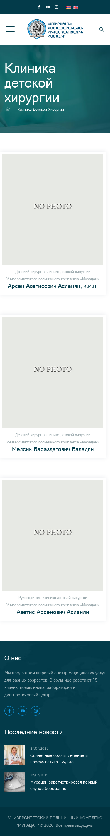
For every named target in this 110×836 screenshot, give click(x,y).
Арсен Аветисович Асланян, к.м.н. (53, 285)
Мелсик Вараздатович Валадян (53, 449)
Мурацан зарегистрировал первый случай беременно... (63, 785)
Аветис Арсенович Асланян (53, 611)
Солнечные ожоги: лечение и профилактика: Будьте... (59, 759)
